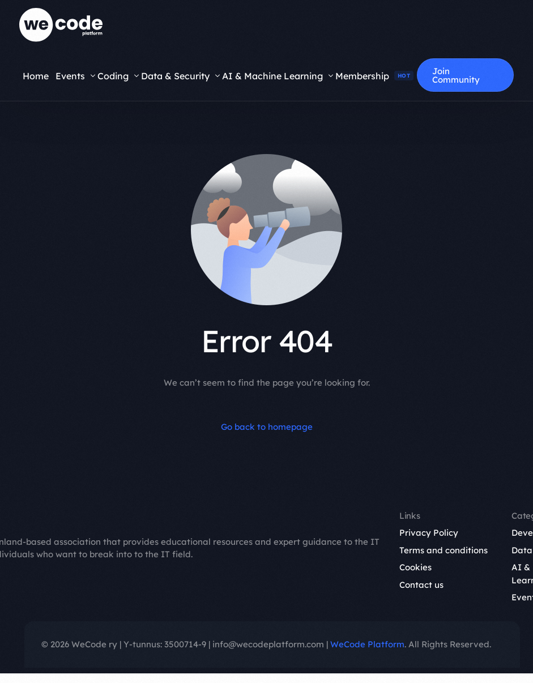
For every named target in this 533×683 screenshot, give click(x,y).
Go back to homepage (267, 426)
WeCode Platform (367, 644)
